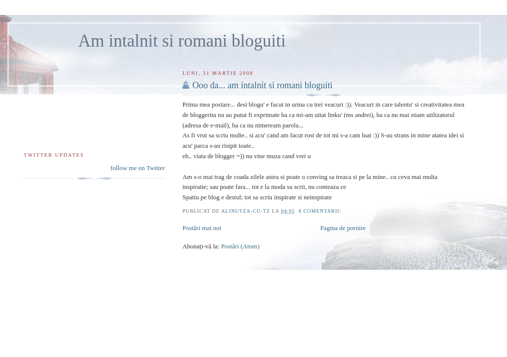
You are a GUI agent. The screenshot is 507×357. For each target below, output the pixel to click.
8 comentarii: (321, 211)
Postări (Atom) (240, 246)
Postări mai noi (201, 228)
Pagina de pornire (343, 228)
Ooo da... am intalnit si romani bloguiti (262, 85)
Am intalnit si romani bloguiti (182, 41)
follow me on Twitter (137, 168)
